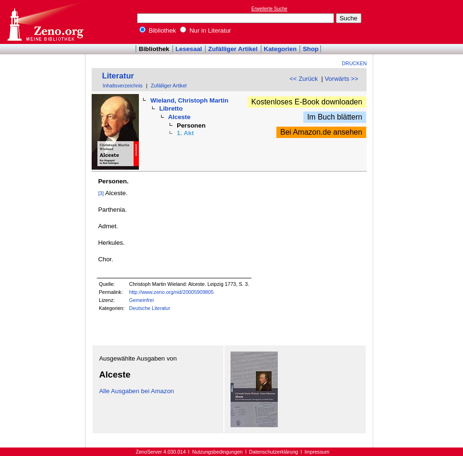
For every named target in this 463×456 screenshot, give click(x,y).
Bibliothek (157, 30)
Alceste (179, 116)
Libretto (171, 108)
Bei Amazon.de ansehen (321, 132)
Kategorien (280, 48)
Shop (310, 48)
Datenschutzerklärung (273, 452)
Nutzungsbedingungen (217, 452)
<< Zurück (304, 78)
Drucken (354, 63)
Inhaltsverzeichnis (123, 85)
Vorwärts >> (341, 78)
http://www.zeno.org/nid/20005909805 (171, 292)
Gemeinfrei (141, 300)
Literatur (118, 75)
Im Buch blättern (334, 117)
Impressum (316, 452)
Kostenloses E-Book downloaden (306, 102)
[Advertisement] (419, 21)
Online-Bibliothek (45, 22)
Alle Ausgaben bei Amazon (136, 391)
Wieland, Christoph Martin (189, 100)
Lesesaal (188, 48)
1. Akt (185, 133)
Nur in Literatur (205, 30)
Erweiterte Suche (269, 8)
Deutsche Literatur (149, 308)
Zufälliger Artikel (233, 48)
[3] (101, 193)
